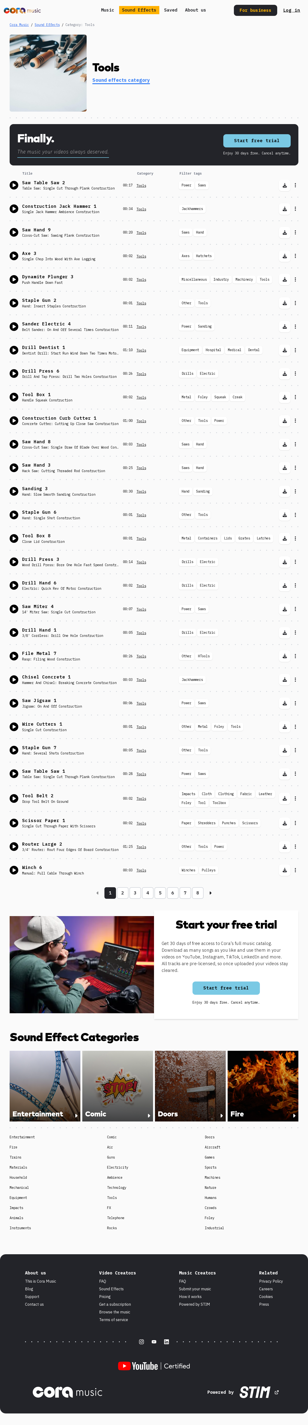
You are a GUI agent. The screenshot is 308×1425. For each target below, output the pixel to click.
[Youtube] (154, 1342)
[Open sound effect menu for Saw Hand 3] (295, 468)
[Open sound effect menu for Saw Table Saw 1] (295, 774)
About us (195, 10)
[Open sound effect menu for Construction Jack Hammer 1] (295, 209)
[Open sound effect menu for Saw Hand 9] (295, 232)
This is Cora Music (40, 1281)
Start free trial (257, 140)
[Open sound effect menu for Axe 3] (295, 256)
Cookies (266, 1296)
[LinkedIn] (166, 1342)
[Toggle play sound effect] (14, 185)
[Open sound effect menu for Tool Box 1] (295, 397)
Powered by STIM (194, 1304)
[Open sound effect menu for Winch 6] (295, 870)
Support (32, 1296)
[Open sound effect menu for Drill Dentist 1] (295, 350)
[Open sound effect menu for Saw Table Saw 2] (295, 185)
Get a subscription (115, 1304)
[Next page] (210, 893)
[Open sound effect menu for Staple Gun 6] (295, 515)
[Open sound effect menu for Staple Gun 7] (295, 750)
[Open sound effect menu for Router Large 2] (295, 847)
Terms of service (113, 1319)
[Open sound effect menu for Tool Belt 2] (295, 798)
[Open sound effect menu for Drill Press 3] (295, 562)
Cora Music (19, 25)
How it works (190, 1296)
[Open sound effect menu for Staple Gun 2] (295, 303)
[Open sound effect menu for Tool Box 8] (295, 538)
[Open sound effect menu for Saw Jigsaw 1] (295, 703)
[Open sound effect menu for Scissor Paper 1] (295, 823)
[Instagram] (141, 1342)
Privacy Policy (271, 1281)
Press (264, 1304)
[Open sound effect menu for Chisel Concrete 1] (295, 679)
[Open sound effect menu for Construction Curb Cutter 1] (295, 421)
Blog (29, 1288)
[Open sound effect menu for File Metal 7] (295, 656)
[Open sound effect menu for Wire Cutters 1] (295, 727)
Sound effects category (121, 80)
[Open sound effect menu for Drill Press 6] (295, 374)
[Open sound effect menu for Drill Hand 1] (295, 633)
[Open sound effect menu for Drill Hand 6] (295, 585)
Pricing (105, 1296)
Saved (170, 10)
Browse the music (114, 1312)
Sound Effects (139, 10)
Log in (291, 10)
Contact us (34, 1304)
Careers (266, 1288)
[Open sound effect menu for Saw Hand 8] (295, 444)
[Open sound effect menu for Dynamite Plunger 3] (295, 279)
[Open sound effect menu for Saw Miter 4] (295, 609)
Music (107, 10)
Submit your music (195, 1288)
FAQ (102, 1281)
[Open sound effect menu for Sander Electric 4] (295, 326)
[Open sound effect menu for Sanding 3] (295, 491)
